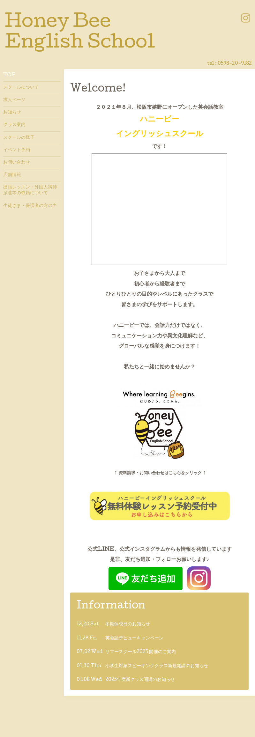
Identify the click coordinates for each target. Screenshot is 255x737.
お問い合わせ (16, 162)
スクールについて (21, 87)
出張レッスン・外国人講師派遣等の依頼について (30, 190)
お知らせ (12, 112)
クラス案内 (14, 125)
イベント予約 (16, 150)
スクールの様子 (18, 137)
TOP (9, 75)
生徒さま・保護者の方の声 (30, 206)
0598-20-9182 (235, 63)
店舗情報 (12, 175)
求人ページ (14, 100)
